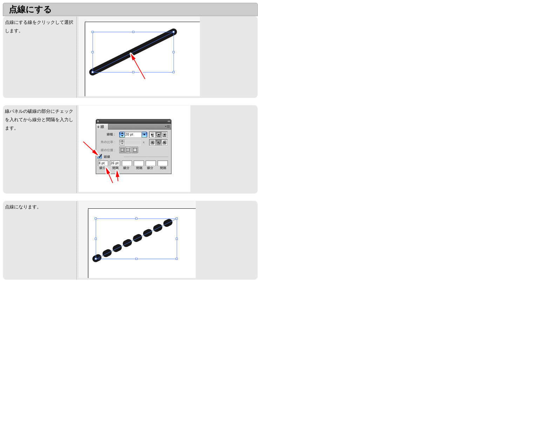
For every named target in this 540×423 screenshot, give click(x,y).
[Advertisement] (62, 336)
